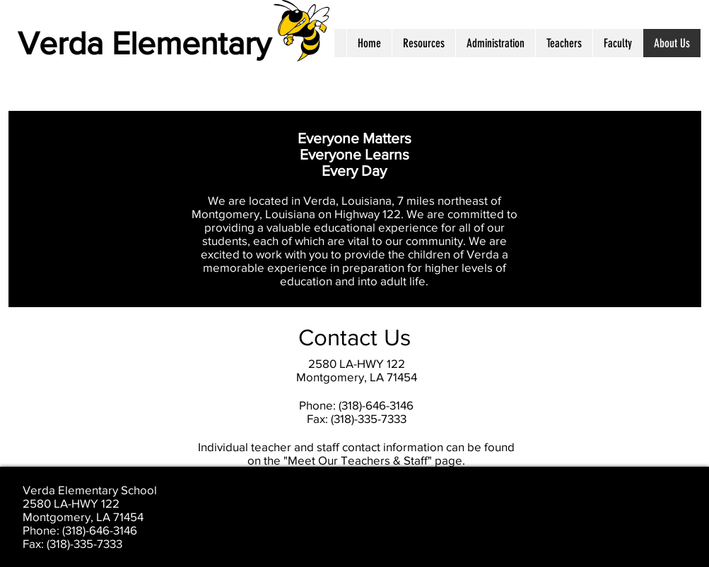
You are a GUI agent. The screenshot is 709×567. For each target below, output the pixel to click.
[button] (423, 43)
